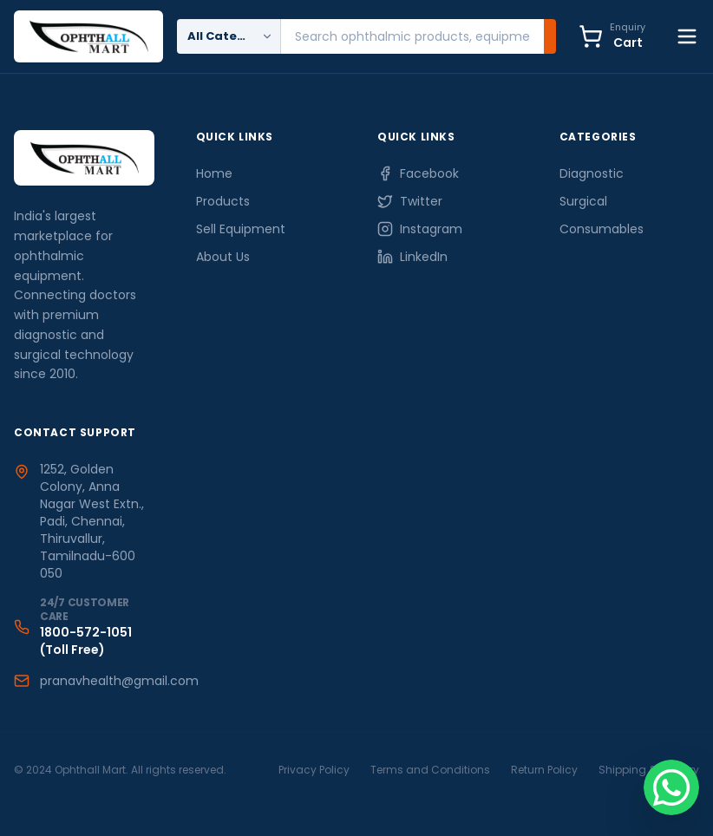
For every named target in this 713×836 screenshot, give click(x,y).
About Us (223, 256)
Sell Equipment (240, 229)
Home (214, 173)
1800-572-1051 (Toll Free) (86, 641)
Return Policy (544, 769)
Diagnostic (591, 173)
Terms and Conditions (430, 769)
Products (223, 201)
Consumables (601, 229)
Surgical (583, 201)
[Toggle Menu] (687, 36)
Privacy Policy (314, 769)
